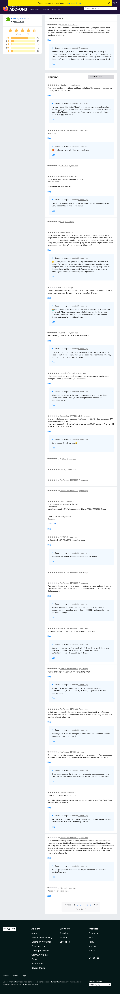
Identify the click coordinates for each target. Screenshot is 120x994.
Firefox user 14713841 (68, 628)
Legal (24, 976)
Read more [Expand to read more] (51, 523)
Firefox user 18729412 (69, 130)
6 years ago (68, 287)
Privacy (6, 976)
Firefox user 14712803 (69, 709)
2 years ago (83, 130)
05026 (62, 469)
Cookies (15, 976)
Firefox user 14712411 (68, 752)
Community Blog (39, 955)
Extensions (34, 9)
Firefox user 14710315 (69, 838)
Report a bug (37, 963)
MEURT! (63, 537)
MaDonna (19, 21)
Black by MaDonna (20, 18)
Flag (49, 40)
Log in (114, 3)
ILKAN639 (64, 176)
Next (96, 905)
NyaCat (63, 792)
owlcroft (63, 25)
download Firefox (74, 3)
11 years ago (72, 25)
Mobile (63, 937)
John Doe (64, 333)
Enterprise (65, 942)
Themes (45, 9)
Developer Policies (40, 950)
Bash (62, 501)
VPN (91, 937)
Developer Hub (38, 946)
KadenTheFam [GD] (67, 373)
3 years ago (73, 166)
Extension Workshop (41, 942)
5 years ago (73, 176)
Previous (67, 905)
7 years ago (71, 469)
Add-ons (35, 928)
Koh (61, 287)
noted (24, 982)
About (34, 933)
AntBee (63, 459)
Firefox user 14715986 (69, 583)
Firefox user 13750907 (69, 491)
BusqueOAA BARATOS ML (70, 416)
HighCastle (64, 85)
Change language (95, 981)
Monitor (92, 946)
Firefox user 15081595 (69, 480)
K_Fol (62, 222)
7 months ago (74, 85)
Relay (91, 942)
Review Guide (38, 968)
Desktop (64, 933)
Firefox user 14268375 (69, 572)
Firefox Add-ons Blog (41, 937)
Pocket (92, 950)
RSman (62, 888)
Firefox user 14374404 (69, 669)
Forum (34, 959)
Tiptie (62, 232)
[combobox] (100, 8)
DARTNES (64, 166)
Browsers (93, 933)
